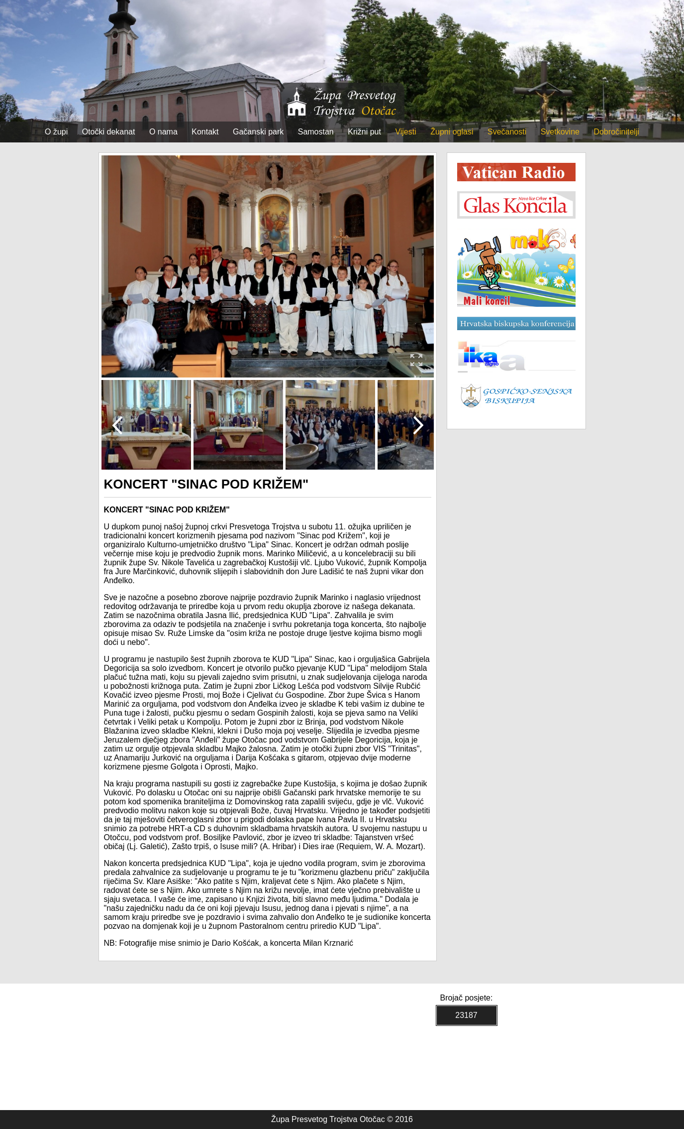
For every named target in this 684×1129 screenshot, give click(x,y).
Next (418, 425)
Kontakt (205, 131)
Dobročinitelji (616, 131)
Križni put (364, 131)
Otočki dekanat (108, 131)
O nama (163, 131)
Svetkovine (560, 131)
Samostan (316, 131)
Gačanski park (258, 131)
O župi (56, 131)
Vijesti (405, 131)
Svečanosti (507, 131)
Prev (117, 425)
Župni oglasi (451, 131)
